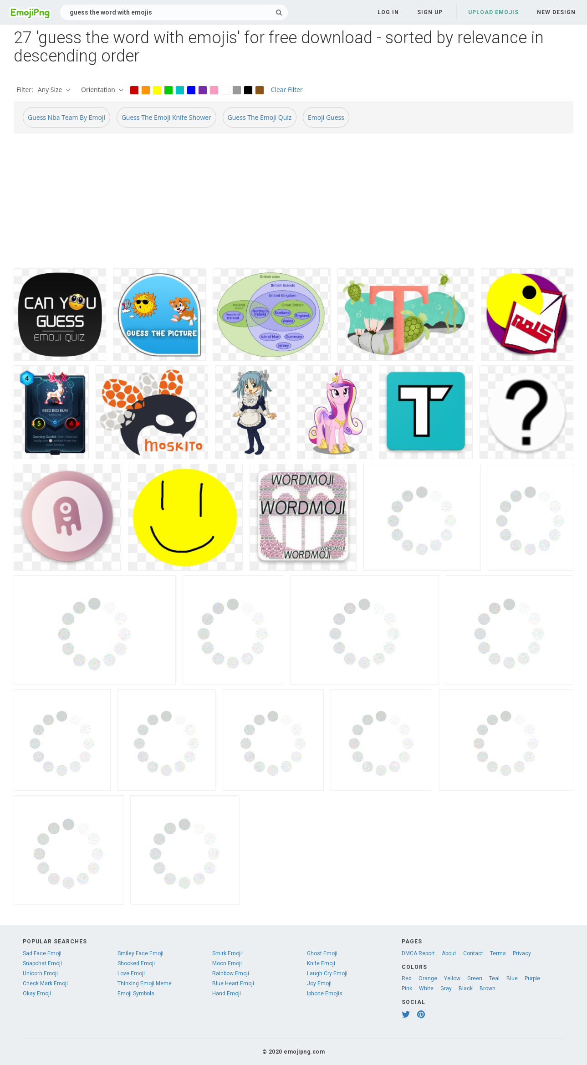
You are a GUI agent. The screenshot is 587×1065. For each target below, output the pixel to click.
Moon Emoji (227, 963)
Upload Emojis (493, 12)
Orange (428, 978)
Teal (494, 978)
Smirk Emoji (227, 953)
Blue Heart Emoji (233, 983)
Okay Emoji (37, 993)
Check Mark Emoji (45, 983)
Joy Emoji (319, 983)
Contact (473, 953)
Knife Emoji (321, 963)
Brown (487, 988)
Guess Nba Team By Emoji (66, 117)
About (449, 953)
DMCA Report (418, 953)
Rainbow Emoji (230, 973)
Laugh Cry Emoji (327, 973)
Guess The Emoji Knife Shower (166, 117)
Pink (407, 988)
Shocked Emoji (136, 963)
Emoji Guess (326, 117)
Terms (498, 953)
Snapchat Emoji (42, 963)
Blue (512, 978)
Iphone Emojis (324, 993)
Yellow (452, 978)
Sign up (430, 12)
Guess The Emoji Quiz (260, 117)
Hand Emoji (226, 993)
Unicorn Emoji (40, 973)
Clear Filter (287, 89)
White (426, 988)
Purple (532, 978)
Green (474, 978)
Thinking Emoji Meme (144, 983)
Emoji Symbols (135, 993)
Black (466, 988)
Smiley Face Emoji (140, 953)
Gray (446, 988)
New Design (556, 12)
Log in (388, 12)
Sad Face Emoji (42, 953)
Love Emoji (131, 973)
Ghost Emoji (322, 953)
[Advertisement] (287, 204)
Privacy (522, 953)
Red (407, 978)
